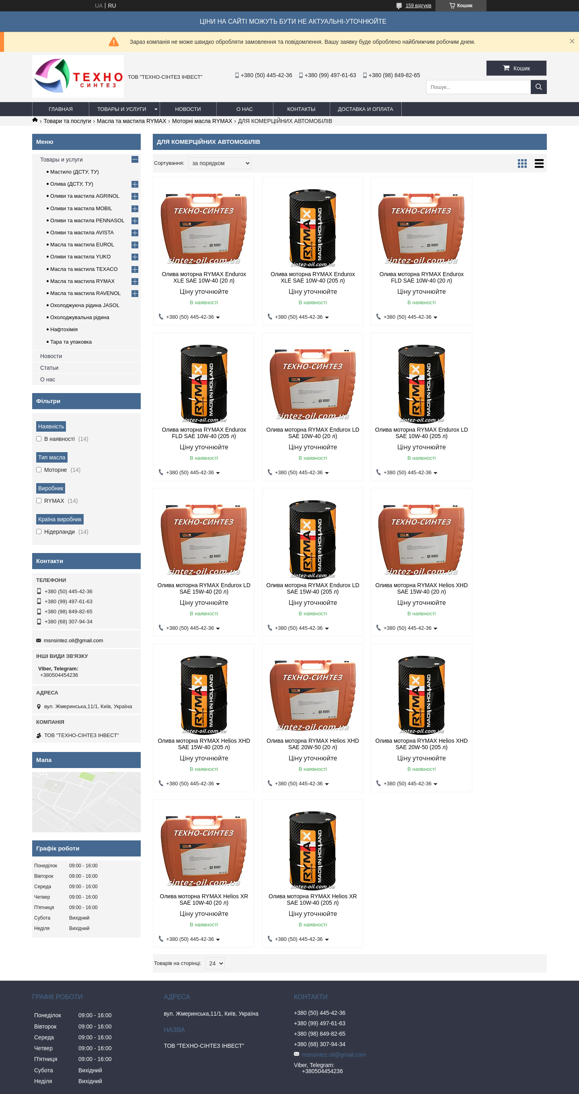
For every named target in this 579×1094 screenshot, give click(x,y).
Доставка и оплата (365, 109)
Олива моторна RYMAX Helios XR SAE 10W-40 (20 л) (199, 744)
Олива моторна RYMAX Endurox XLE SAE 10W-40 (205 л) (300, 277)
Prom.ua (327, 1079)
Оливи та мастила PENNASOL (87, 220)
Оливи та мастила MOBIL (81, 208)
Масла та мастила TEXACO (84, 269)
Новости (188, 109)
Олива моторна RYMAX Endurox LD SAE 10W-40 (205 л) (300, 432)
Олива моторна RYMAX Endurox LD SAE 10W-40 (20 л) (200, 432)
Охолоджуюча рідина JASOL (84, 305)
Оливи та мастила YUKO (80, 257)
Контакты (301, 109)
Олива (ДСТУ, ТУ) (71, 184)
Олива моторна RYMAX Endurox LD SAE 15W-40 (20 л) (400, 432)
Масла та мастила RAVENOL (85, 293)
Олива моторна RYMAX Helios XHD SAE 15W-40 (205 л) (299, 588)
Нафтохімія (64, 329)
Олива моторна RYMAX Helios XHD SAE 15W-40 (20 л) (199, 588)
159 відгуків (418, 5)
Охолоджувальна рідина (79, 317)
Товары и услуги (121, 109)
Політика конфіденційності (356, 1086)
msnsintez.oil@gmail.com (73, 640)
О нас (244, 109)
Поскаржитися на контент (294, 1086)
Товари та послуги (67, 121)
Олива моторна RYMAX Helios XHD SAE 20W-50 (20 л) (399, 588)
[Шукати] (539, 87)
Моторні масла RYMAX (202, 121)
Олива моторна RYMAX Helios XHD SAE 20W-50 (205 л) (499, 588)
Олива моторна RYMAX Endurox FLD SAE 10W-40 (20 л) (400, 277)
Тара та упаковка (71, 342)
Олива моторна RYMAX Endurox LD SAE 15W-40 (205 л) (500, 432)
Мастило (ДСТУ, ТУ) (74, 172)
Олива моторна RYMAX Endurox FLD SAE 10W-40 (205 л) (500, 277)
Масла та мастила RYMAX (131, 121)
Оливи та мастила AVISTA (82, 232)
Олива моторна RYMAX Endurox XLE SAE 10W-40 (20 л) (200, 277)
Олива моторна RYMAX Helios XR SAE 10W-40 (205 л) (299, 744)
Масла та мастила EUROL (82, 245)
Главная (61, 109)
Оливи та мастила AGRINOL (84, 196)
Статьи (49, 368)
